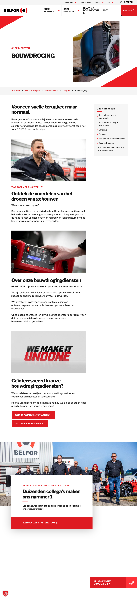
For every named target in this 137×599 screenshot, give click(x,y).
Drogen (107, 134)
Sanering (108, 130)
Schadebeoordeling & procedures (114, 124)
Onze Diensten (68, 10)
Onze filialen (85, 2)
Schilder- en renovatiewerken (117, 139)
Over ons (69, 2)
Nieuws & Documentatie (91, 10)
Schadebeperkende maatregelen (113, 116)
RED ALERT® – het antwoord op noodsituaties (117, 149)
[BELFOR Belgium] (15, 10)
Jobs (106, 10)
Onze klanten (49, 10)
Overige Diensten (112, 143)
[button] (126, 2)
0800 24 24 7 (112, 582)
